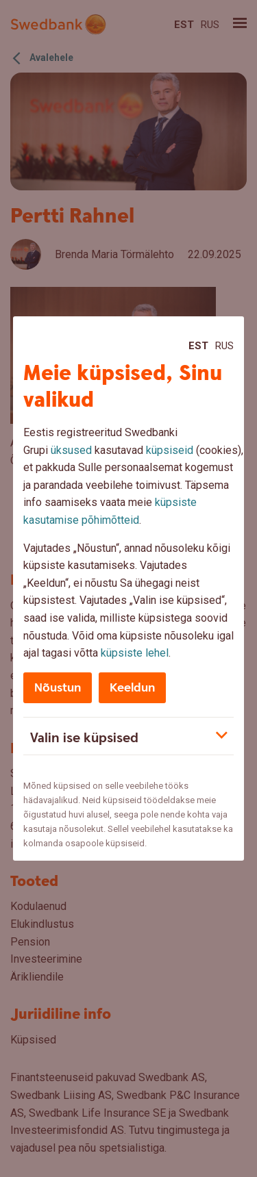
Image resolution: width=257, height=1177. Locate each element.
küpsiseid (169, 450)
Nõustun (57, 688)
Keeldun (132, 688)
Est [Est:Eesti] (198, 346)
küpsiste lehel (135, 652)
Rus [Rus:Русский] (224, 346)
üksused (71, 450)
